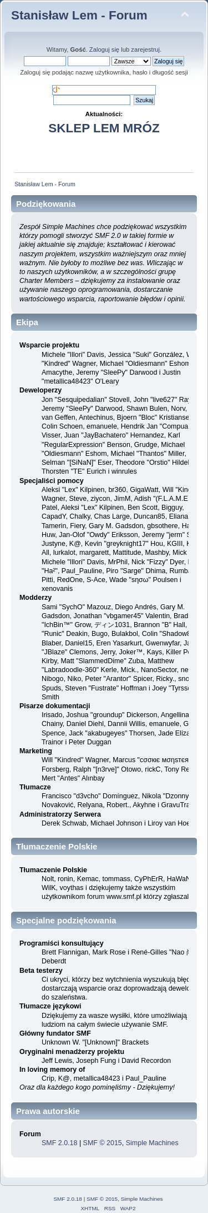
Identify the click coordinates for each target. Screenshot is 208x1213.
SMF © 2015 (102, 1143)
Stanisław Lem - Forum (79, 15)
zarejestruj (145, 49)
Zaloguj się (104, 49)
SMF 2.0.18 (59, 1143)
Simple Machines (152, 1143)
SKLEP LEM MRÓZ (103, 128)
